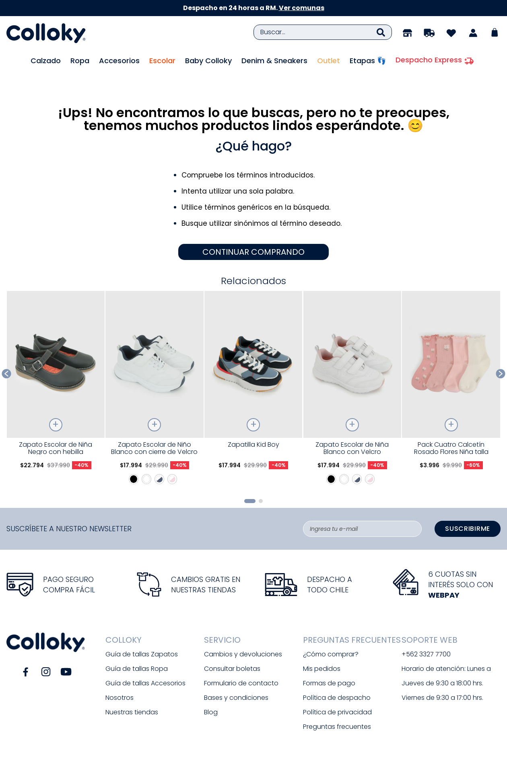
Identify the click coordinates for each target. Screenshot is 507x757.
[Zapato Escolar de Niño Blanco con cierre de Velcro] (154, 368)
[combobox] (323, 32)
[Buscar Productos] (381, 32)
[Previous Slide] (6, 350)
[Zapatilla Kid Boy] (253, 368)
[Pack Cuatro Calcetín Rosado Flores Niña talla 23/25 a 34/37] (451, 368)
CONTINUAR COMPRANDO (253, 229)
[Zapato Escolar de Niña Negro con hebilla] (56, 368)
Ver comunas (301, 7)
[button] (250, 478)
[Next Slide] (500, 350)
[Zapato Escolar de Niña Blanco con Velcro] (352, 368)
